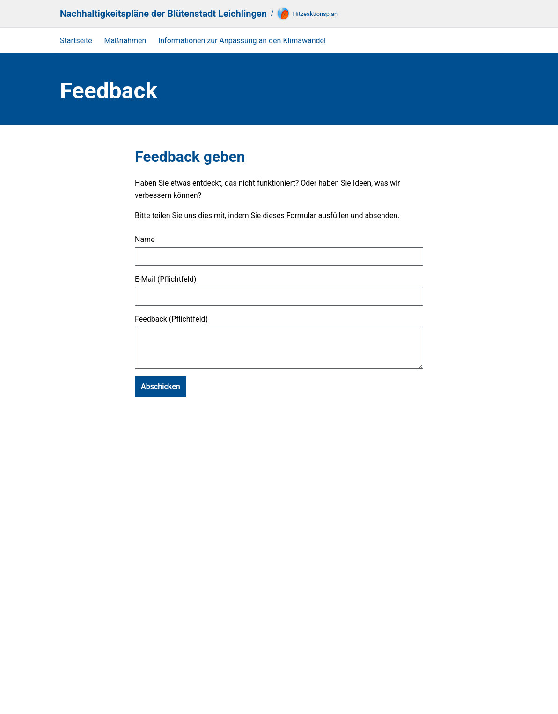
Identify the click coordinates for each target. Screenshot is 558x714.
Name (145, 239)
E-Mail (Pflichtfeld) (165, 279)
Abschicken (160, 386)
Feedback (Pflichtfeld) (171, 319)
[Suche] (487, 13)
